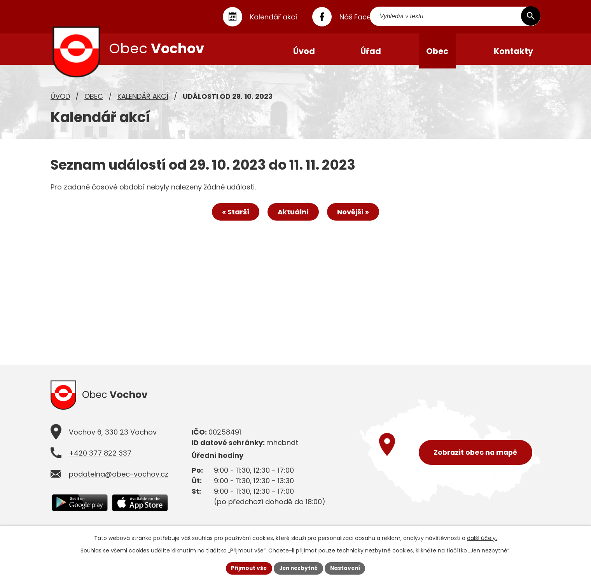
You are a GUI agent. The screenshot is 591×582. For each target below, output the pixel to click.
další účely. (482, 538)
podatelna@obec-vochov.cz (118, 479)
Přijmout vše (247, 568)
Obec (93, 99)
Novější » (355, 215)
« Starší (234, 215)
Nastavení (346, 568)
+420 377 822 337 (100, 458)
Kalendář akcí (142, 99)
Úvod (60, 99)
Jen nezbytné (298, 568)
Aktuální (293, 215)
